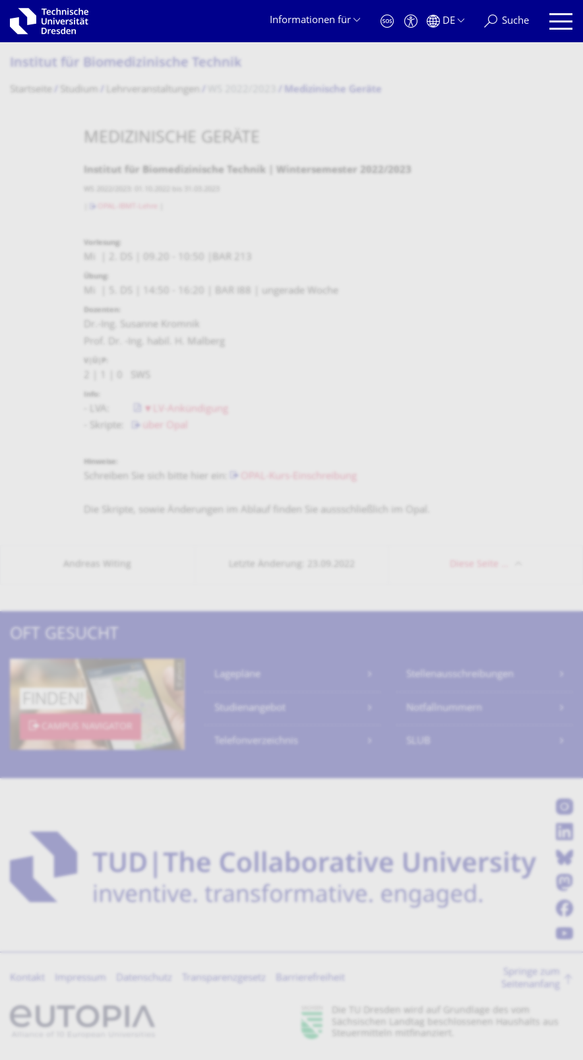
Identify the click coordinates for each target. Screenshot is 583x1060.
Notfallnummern (444, 708)
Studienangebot (250, 708)
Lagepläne (237, 675)
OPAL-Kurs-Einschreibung (299, 477)
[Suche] (506, 21)
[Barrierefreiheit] (411, 21)
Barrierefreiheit (310, 978)
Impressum (80, 978)
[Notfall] (387, 21)
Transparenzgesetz (224, 978)
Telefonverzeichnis (256, 741)
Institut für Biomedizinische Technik (125, 63)
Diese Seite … (479, 564)
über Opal (165, 426)
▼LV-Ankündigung (185, 409)
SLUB (418, 741)
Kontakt (27, 978)
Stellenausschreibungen (460, 675)
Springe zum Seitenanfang (530, 979)
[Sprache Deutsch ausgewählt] (445, 21)
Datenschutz (144, 978)
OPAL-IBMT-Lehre (128, 207)
